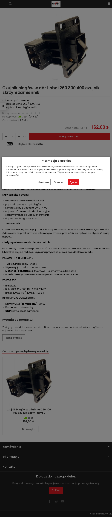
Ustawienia (43, 182)
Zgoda (73, 182)
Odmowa (59, 182)
